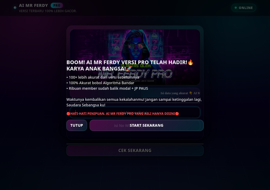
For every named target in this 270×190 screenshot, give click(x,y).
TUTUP (76, 125)
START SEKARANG (146, 125)
